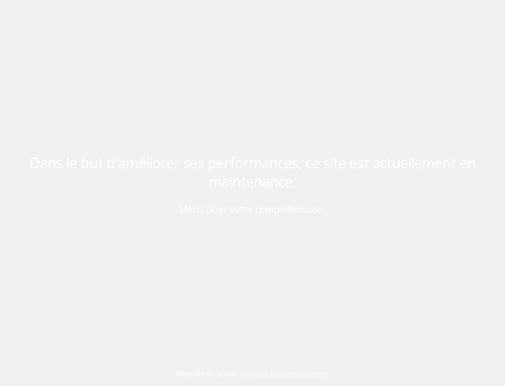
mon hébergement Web (291, 373)
